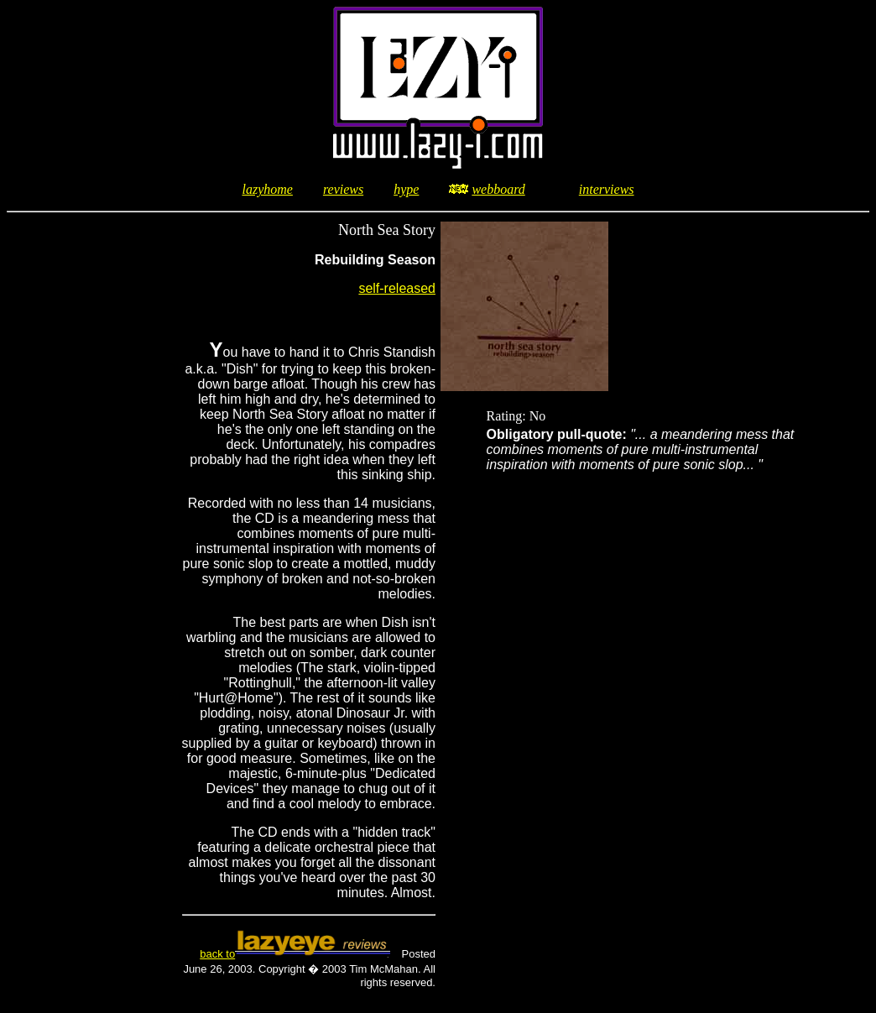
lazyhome (267, 189)
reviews (343, 189)
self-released (396, 288)
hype (406, 189)
